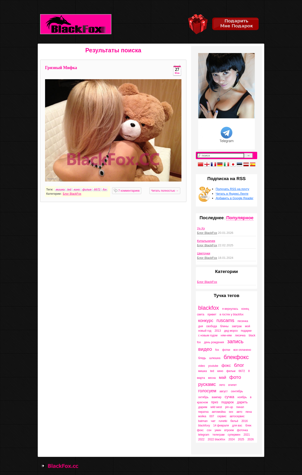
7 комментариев (127, 191)
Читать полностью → (165, 190)
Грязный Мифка (61, 67)
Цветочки (203, 253)
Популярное (239, 217)
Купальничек (206, 241)
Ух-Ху (201, 228)
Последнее (212, 217)
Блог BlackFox (72, 193)
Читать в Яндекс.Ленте (232, 193)
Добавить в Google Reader (234, 198)
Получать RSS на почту (232, 189)
